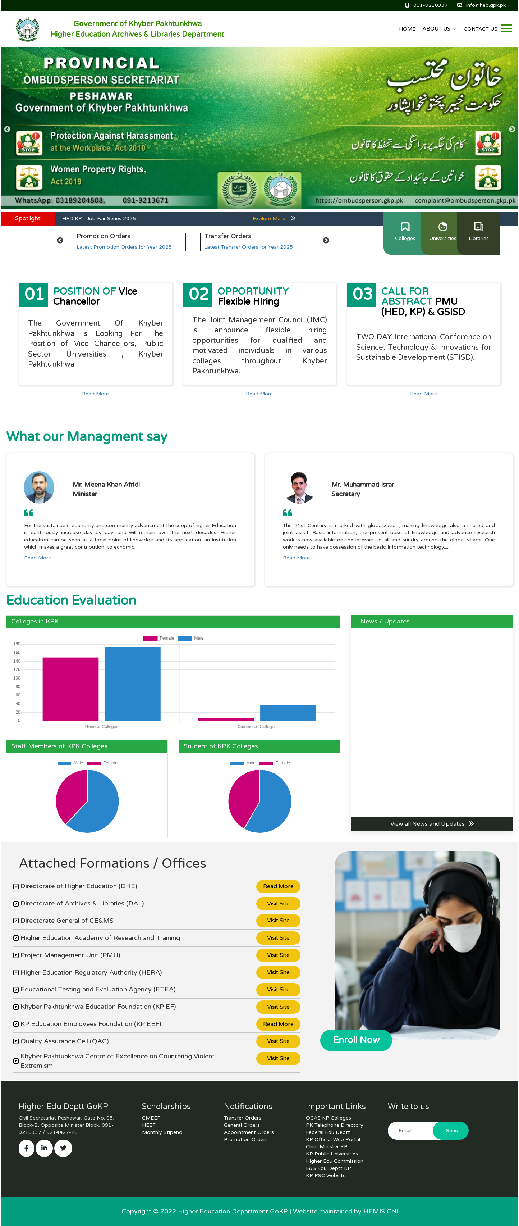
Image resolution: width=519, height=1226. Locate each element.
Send (452, 1130)
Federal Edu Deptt (328, 1132)
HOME (407, 29)
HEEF (149, 1125)
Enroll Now (356, 1040)
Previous (7, 129)
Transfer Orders (242, 1118)
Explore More (274, 218)
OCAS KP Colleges (328, 1118)
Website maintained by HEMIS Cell (345, 1211)
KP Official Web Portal (333, 1139)
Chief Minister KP (327, 1147)
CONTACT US (480, 29)
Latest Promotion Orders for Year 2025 (124, 247)
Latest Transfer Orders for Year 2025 (248, 247)
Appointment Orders (249, 1132)
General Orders (242, 1125)
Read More (95, 394)
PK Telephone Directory (334, 1125)
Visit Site (278, 903)
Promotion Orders (246, 1139)
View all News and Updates (432, 823)
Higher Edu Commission (334, 1161)
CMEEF (151, 1118)
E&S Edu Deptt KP (328, 1168)
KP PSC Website (326, 1175)
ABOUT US (439, 29)
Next (512, 129)
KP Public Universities (332, 1154)
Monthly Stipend (162, 1132)
